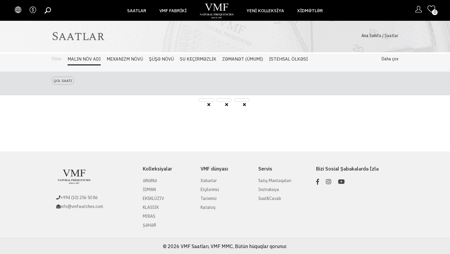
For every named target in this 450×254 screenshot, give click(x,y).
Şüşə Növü (161, 59)
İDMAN (149, 189)
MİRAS (149, 216)
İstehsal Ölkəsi (288, 59)
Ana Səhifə (371, 35)
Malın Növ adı (84, 59)
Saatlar (136, 10)
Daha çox (390, 58)
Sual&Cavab (269, 198)
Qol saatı (63, 80)
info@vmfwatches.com (81, 206)
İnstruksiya (268, 189)
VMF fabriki (173, 10)
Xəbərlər (209, 180)
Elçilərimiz (210, 189)
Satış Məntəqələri (274, 180)
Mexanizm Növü (125, 59)
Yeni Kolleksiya (265, 10)
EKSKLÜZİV (153, 198)
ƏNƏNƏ (150, 180)
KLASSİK (151, 207)
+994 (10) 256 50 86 (79, 197)
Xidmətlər (310, 10)
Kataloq (208, 207)
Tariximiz (209, 198)
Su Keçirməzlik (198, 59)
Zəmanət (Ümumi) (242, 59)
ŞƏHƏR (149, 225)
